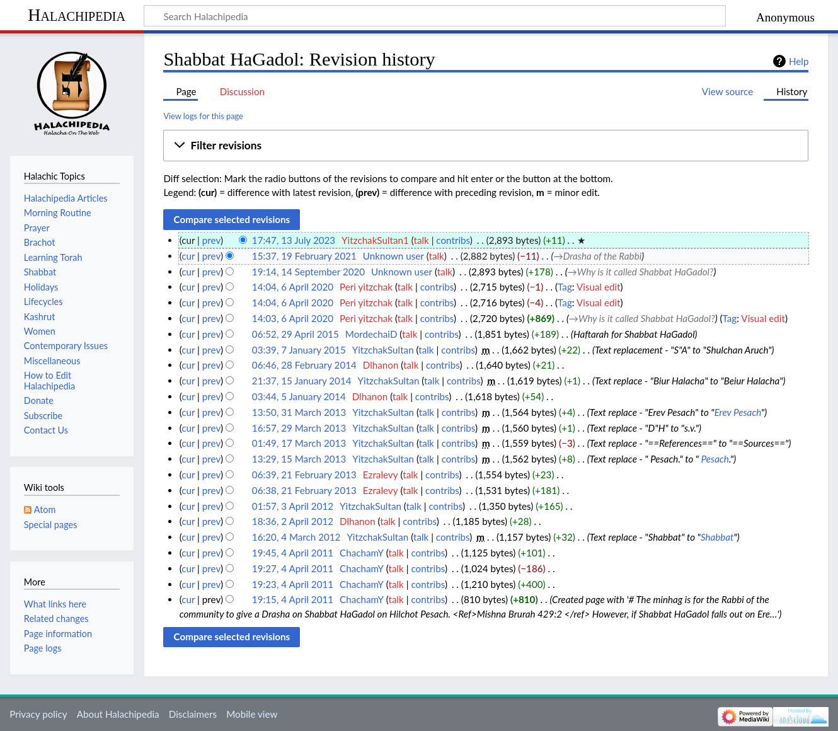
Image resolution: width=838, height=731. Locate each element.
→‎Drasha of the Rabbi (597, 256)
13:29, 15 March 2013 (299, 458)
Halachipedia (76, 15)
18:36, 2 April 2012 (292, 521)
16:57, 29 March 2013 (299, 428)
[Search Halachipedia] (434, 16)
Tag (565, 286)
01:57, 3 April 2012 (292, 506)
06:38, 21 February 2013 (304, 490)
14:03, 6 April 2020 (292, 318)
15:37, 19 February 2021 (304, 256)
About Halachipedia (118, 714)
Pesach (715, 458)
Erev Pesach (738, 412)
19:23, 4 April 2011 (292, 584)
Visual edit (599, 286)
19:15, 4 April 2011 (292, 599)
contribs (452, 240)
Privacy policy (38, 714)
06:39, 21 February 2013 (304, 474)
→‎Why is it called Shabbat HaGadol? (641, 271)
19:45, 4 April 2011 (292, 552)
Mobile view (251, 714)
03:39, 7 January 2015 (299, 349)
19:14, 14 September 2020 (308, 271)
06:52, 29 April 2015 (295, 334)
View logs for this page (203, 116)
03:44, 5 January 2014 (299, 396)
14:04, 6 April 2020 (292, 286)
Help (798, 61)
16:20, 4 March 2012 (296, 537)
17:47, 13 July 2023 (293, 240)
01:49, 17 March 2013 (299, 443)
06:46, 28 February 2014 (304, 365)
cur (188, 256)
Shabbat (717, 537)
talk (420, 240)
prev (211, 240)
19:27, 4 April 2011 (292, 568)
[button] (486, 145)
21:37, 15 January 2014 (302, 380)
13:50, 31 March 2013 (299, 412)
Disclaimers (193, 714)
